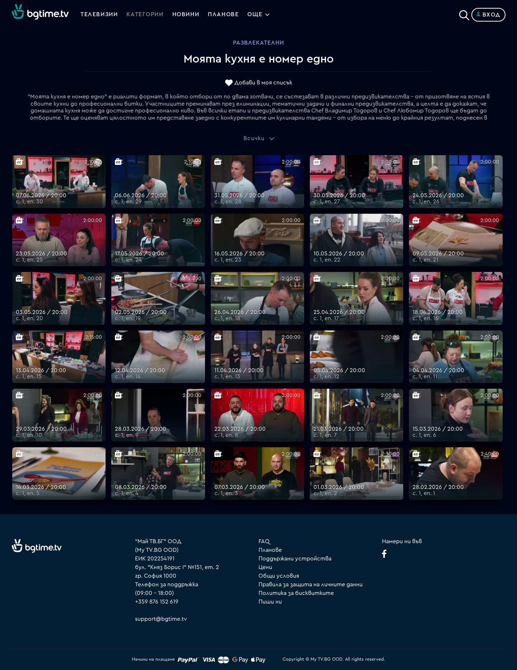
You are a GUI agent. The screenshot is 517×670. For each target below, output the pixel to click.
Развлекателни (258, 43)
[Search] (464, 13)
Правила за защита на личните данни (310, 584)
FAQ (264, 541)
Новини (186, 15)
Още (255, 15)
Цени (265, 567)
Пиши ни (270, 602)
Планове (270, 550)
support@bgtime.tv (161, 619)
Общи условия (278, 576)
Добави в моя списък (263, 83)
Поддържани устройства (294, 559)
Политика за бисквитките (296, 593)
